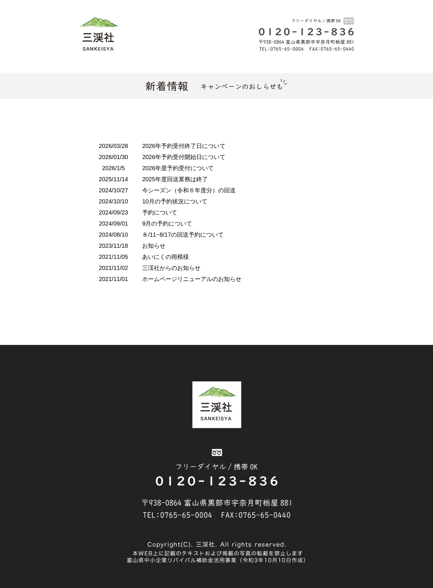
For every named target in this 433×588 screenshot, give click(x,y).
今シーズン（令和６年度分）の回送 (189, 190)
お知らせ (153, 245)
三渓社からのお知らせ (171, 268)
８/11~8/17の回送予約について (182, 234)
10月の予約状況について (174, 201)
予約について (159, 212)
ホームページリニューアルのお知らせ (191, 279)
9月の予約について (167, 223)
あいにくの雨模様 (165, 257)
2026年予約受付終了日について (183, 146)
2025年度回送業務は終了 (175, 179)
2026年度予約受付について (178, 168)
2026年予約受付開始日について (183, 157)
